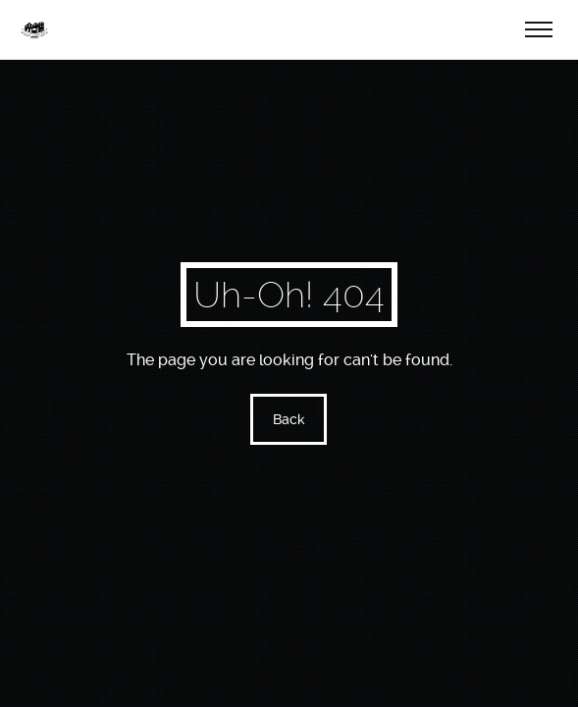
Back (289, 419)
